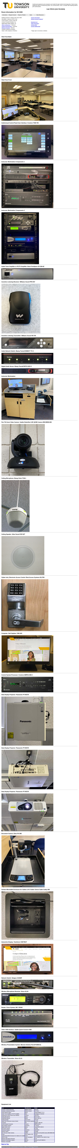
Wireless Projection (6, 27)
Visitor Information (35, 23)
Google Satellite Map (35, 26)
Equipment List (34, 22)
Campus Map (34, 25)
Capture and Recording (7, 26)
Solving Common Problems (37, 19)
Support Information (35, 17)
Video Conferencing (6, 25)
